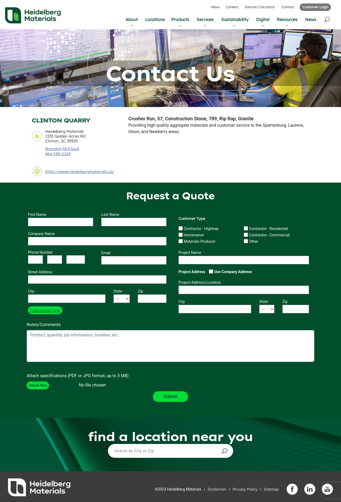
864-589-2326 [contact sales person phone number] (58, 153)
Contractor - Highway (201, 229)
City (31, 291)
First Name (37, 214)
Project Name (189, 252)
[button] (327, 19)
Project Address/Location (199, 282)
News (215, 7)
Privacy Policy (245, 489)
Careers (232, 7)
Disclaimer (217, 489)
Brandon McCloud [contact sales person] (62, 148)
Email (106, 253)
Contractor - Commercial (269, 235)
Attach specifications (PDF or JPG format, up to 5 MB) (78, 375)
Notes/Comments (44, 324)
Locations (155, 19)
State (117, 291)
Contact (287, 7)
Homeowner (194, 235)
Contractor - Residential (268, 229)
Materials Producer (199, 241)
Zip (140, 291)
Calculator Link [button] (45, 310)
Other (253, 241)
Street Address (40, 272)
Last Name (110, 214)
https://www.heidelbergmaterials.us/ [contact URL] (79, 171)
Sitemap (271, 489)
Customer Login (315, 7)
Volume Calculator (260, 7)
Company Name (41, 234)
